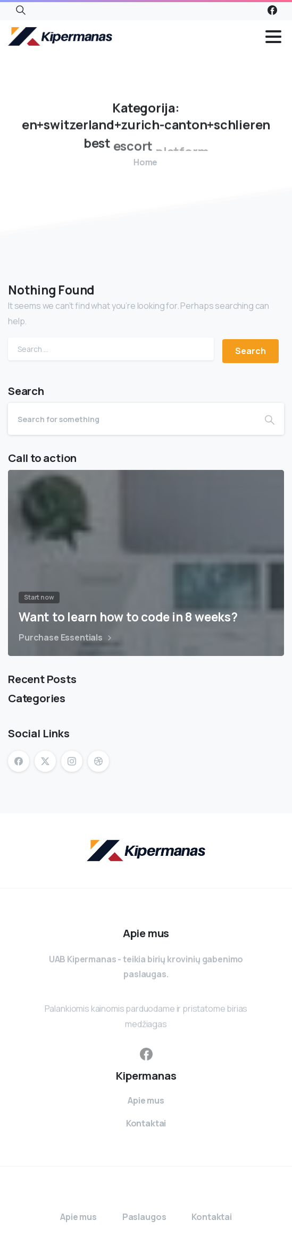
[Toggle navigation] (273, 37)
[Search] (131, 419)
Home (142, 162)
